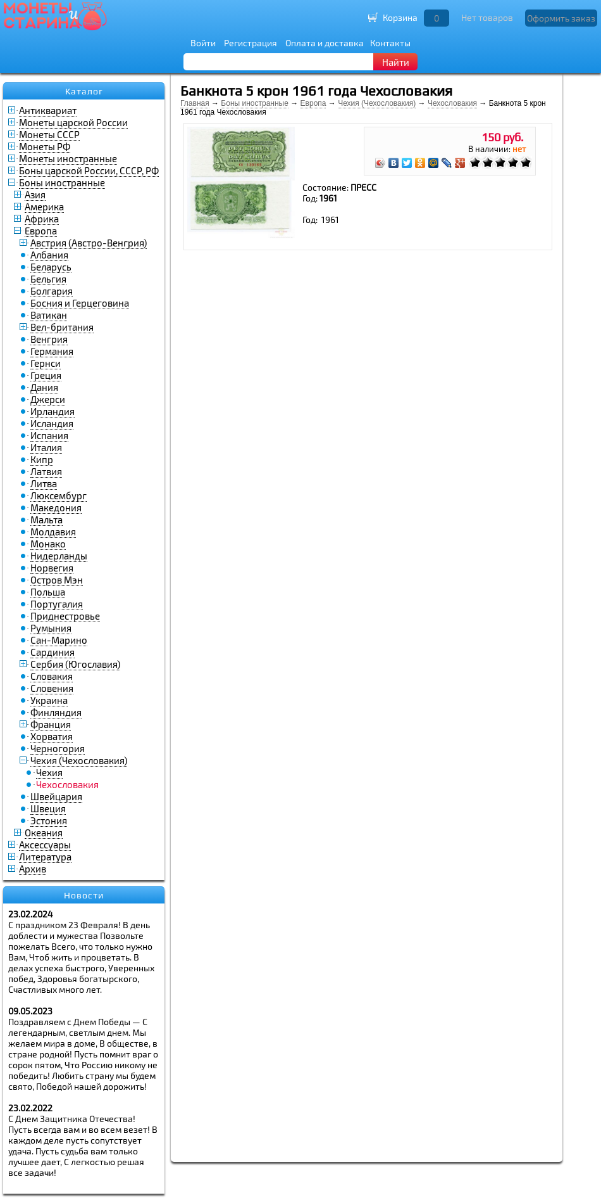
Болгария (51, 291)
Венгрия (49, 339)
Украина (49, 700)
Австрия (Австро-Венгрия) (88, 242)
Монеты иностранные (68, 158)
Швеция (48, 808)
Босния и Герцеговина (79, 303)
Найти (395, 62)
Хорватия (51, 736)
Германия (51, 351)
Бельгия (48, 278)
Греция (45, 375)
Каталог (84, 91)
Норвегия (51, 567)
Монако (48, 543)
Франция (50, 724)
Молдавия (53, 531)
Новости (84, 895)
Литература (45, 856)
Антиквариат (48, 110)
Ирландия (52, 411)
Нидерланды (58, 555)
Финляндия (56, 712)
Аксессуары (45, 844)
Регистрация (250, 42)
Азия (35, 194)
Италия (46, 447)
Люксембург (58, 495)
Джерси (47, 399)
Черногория (57, 748)
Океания (44, 832)
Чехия (49, 772)
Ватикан (48, 315)
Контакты (390, 42)
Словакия (51, 676)
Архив (32, 868)
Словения (51, 688)
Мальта (46, 519)
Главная (194, 103)
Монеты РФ (44, 146)
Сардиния (52, 652)
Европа (41, 230)
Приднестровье (65, 616)
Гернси (45, 363)
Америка (44, 206)
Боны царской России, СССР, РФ (89, 170)
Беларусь (50, 266)
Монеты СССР (49, 134)
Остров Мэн (56, 579)
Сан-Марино (58, 640)
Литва (43, 483)
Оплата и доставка (324, 42)
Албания (49, 254)
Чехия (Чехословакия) (78, 760)
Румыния (50, 628)
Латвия (46, 471)
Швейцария (56, 796)
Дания (44, 387)
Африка (42, 218)
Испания (49, 435)
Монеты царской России (73, 122)
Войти (203, 42)
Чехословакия (452, 103)
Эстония (48, 820)
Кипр (41, 459)
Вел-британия (62, 327)
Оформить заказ (561, 18)
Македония (56, 507)
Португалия (56, 604)
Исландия (51, 423)
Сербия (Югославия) (75, 664)
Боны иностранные (62, 182)
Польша (47, 591)
